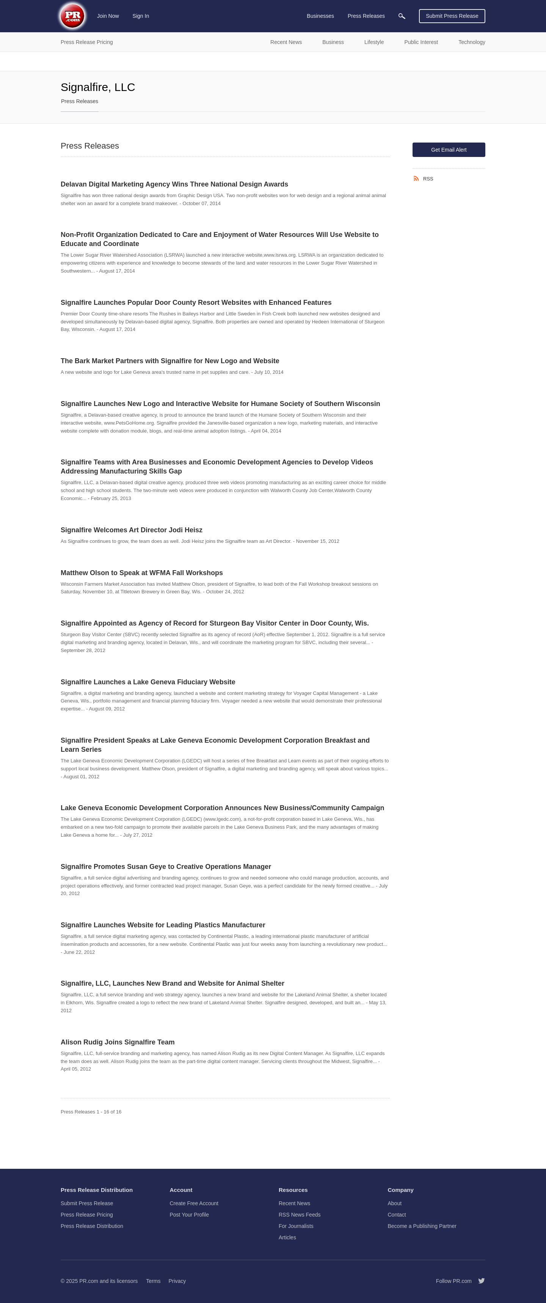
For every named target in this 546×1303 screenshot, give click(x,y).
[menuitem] (402, 16)
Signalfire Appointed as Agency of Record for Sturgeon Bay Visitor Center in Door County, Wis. (215, 623)
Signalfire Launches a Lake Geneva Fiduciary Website (148, 682)
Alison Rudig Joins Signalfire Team (118, 1042)
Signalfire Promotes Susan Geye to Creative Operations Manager (166, 866)
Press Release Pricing (87, 1215)
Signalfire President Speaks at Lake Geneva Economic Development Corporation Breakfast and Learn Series (215, 745)
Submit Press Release (452, 16)
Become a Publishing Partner (422, 1226)
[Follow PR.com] (478, 1281)
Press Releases (79, 101)
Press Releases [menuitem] (366, 16)
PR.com (88, 1281)
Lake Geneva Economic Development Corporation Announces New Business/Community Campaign (222, 808)
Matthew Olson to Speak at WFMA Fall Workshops (142, 573)
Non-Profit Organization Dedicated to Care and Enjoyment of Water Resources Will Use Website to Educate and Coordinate (220, 239)
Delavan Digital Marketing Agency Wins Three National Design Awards (174, 184)
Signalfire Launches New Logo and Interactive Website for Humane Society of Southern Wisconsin (220, 404)
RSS (428, 178)
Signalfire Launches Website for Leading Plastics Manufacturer (163, 925)
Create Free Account (194, 1203)
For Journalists (296, 1226)
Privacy (177, 1281)
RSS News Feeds (299, 1215)
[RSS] (418, 178)
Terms (153, 1281)
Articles (287, 1237)
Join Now (108, 16)
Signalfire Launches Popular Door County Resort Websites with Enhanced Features (196, 302)
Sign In (141, 16)
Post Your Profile (189, 1215)
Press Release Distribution (92, 1226)
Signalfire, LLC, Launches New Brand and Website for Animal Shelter (172, 983)
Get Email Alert (448, 150)
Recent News (294, 1203)
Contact (397, 1215)
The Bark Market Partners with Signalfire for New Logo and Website (170, 361)
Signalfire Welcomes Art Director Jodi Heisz (131, 530)
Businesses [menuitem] (320, 16)
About (395, 1203)
